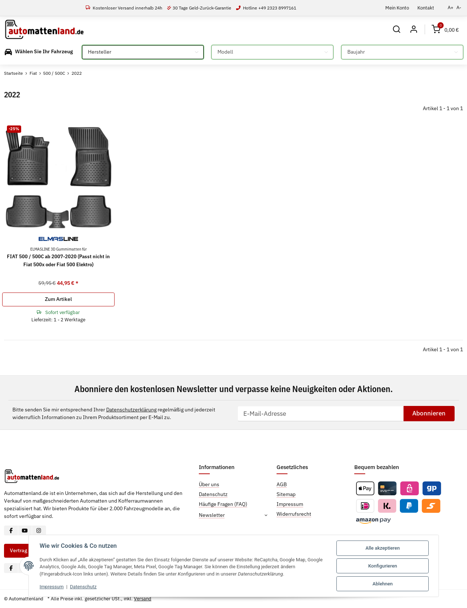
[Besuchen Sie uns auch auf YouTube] (25, 530)
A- (458, 7)
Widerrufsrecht (294, 514)
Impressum (52, 586)
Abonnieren (428, 413)
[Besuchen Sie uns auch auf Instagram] (39, 530)
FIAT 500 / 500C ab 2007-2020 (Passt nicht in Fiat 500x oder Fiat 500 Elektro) (58, 256)
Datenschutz (83, 586)
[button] (396, 29)
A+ (451, 7)
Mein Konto (397, 7)
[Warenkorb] (445, 29)
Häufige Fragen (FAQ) (223, 504)
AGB (282, 484)
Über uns (209, 484)
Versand (142, 599)
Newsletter (212, 515)
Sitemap (286, 494)
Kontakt (425, 7)
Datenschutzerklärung (131, 409)
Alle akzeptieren (383, 548)
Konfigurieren (382, 566)
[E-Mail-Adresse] (321, 413)
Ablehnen (383, 583)
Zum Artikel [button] (58, 299)
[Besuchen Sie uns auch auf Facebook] (11, 530)
